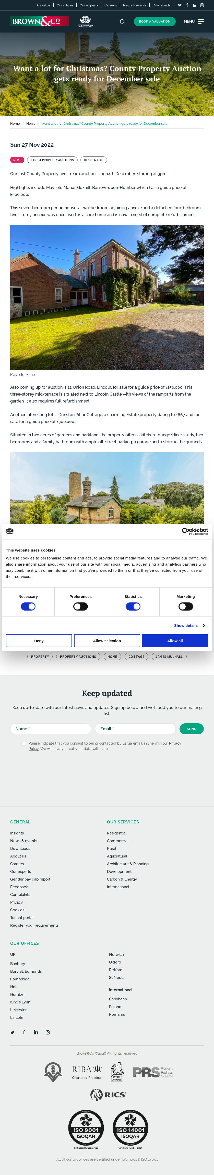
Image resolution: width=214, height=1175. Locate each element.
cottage (136, 656)
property (40, 656)
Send (192, 729)
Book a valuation (155, 21)
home (112, 656)
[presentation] (105, 768)
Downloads (161, 5)
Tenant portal (21, 917)
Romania (117, 1014)
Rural (111, 848)
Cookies (17, 910)
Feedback (19, 887)
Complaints (20, 894)
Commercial (117, 841)
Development (119, 871)
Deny (39, 641)
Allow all (175, 641)
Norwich (116, 954)
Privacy (16, 902)
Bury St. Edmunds (26, 971)
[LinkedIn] (194, 5)
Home (15, 123)
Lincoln (16, 1017)
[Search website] (122, 21)
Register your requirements (34, 925)
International (118, 887)
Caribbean (118, 999)
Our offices (65, 5)
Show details (186, 625)
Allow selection (107, 641)
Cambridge (20, 979)
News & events (134, 5)
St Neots (116, 977)
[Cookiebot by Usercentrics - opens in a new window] (185, 531)
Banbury (17, 963)
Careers (110, 5)
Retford (115, 970)
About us (43, 5)
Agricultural (117, 856)
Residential (116, 833)
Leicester (18, 1010)
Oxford (115, 962)
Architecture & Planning (128, 864)
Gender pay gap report (30, 879)
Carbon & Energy (122, 879)
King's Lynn (20, 1002)
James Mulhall (169, 656)
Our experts (89, 5)
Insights (17, 833)
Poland (115, 1006)
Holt (14, 987)
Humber (17, 994)
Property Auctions (78, 656)
